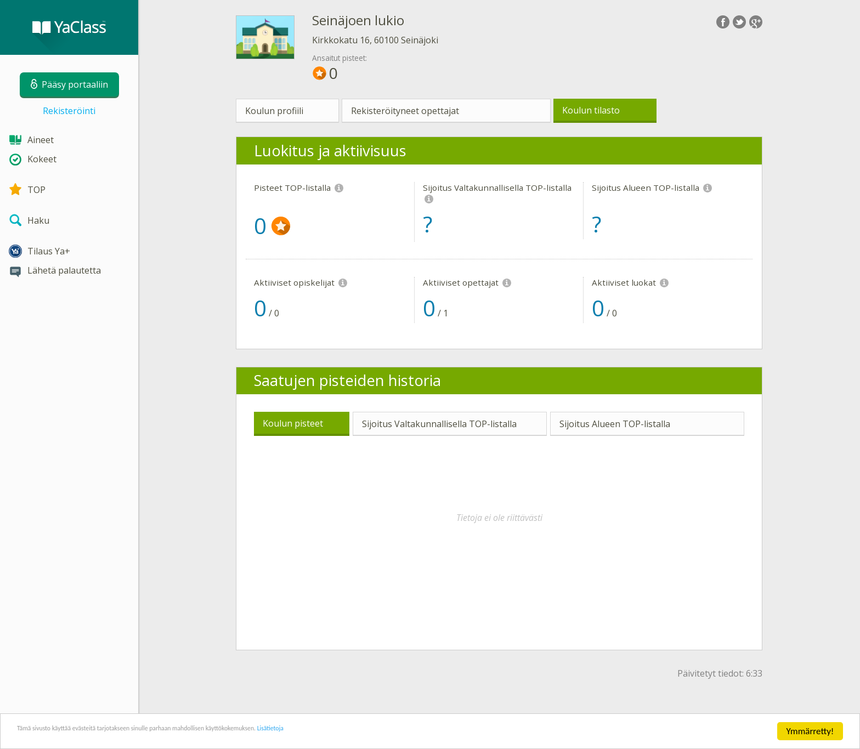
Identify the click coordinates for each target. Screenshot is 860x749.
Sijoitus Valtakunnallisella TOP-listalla (439, 424)
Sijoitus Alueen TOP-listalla (614, 424)
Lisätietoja (385, 732)
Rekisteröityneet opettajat (405, 111)
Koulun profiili (274, 111)
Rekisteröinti (69, 110)
